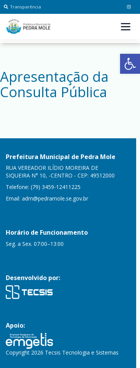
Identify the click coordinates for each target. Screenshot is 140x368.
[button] (130, 64)
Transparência (22, 7)
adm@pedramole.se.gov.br (55, 198)
